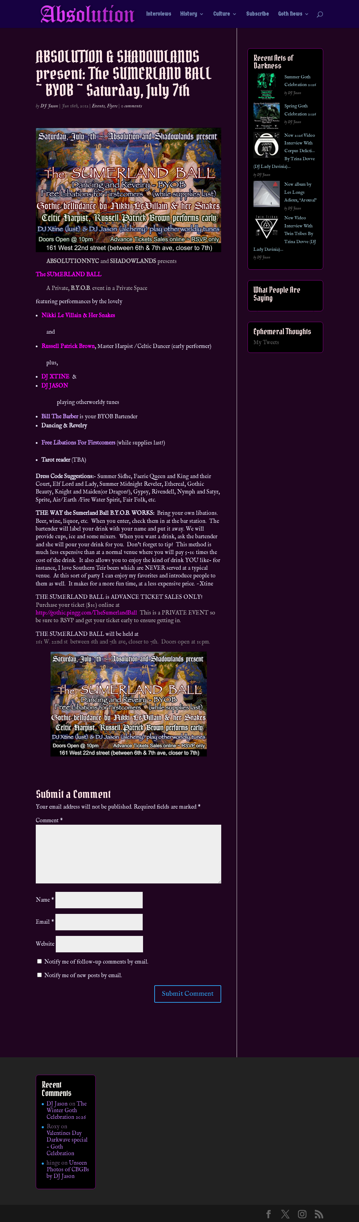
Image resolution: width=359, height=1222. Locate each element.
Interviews (158, 14)
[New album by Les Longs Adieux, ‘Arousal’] (266, 195)
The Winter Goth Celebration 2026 (67, 1111)
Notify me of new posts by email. (83, 975)
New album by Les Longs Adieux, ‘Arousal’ (300, 192)
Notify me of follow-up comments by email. (96, 962)
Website (45, 944)
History (188, 14)
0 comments (131, 106)
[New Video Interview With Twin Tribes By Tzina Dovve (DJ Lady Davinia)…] (266, 228)
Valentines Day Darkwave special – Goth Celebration (67, 1143)
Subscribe (257, 14)
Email (45, 922)
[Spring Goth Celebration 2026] (266, 117)
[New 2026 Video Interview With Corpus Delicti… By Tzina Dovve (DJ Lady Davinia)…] (266, 146)
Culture (221, 14)
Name (45, 900)
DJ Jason (49, 106)
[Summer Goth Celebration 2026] (266, 87)
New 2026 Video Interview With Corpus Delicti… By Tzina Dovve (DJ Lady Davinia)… (284, 151)
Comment (49, 820)
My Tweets (266, 342)
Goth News (290, 14)
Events (98, 106)
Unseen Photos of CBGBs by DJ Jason (68, 1170)
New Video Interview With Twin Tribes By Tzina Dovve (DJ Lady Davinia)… (284, 234)
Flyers (112, 106)
